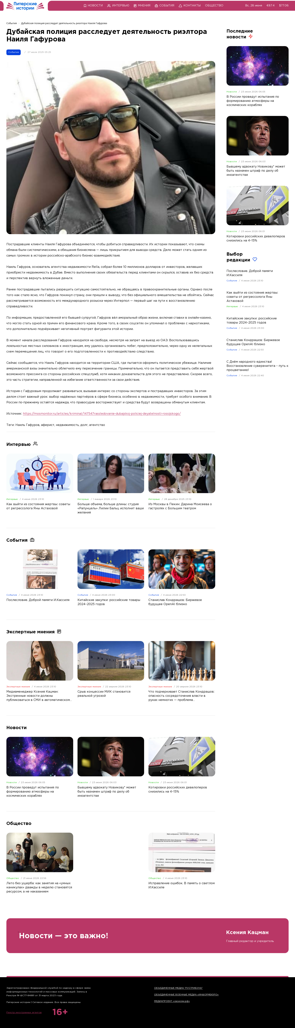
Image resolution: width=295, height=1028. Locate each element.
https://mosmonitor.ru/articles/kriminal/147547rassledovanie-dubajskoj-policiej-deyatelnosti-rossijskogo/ (102, 413)
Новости (11, 782)
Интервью (12, 499)
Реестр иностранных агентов (24, 1012)
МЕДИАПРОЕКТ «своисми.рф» (172, 1001)
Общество (12, 878)
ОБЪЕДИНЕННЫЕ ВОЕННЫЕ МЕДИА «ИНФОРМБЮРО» (186, 995)
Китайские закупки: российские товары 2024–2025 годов (252, 320)
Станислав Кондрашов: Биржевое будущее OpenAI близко (253, 342)
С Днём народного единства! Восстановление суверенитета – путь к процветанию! (257, 366)
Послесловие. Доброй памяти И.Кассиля (250, 273)
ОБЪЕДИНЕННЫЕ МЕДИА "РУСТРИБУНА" (178, 988)
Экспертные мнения (18, 687)
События (13, 52)
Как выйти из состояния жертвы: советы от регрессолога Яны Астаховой (252, 296)
